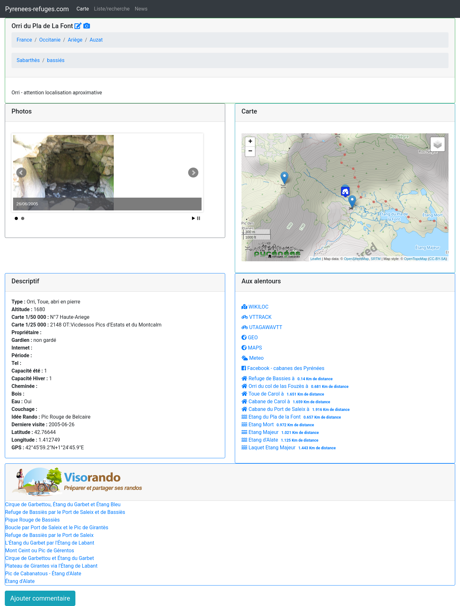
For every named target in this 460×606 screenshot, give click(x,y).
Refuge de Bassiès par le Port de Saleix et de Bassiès (65, 512)
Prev (21, 173)
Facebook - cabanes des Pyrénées (282, 368)
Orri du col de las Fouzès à (295, 386)
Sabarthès (28, 60)
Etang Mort (278, 424)
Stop (198, 218)
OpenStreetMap (356, 259)
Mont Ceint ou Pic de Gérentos (39, 550)
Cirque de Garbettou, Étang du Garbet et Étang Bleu (62, 504)
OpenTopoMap (415, 259)
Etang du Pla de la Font (291, 417)
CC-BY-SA (437, 259)
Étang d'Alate (19, 581)
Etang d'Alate (280, 440)
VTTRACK (256, 317)
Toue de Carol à (283, 394)
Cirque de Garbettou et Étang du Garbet (49, 558)
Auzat (96, 40)
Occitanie (50, 40)
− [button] (250, 151)
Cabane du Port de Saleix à (296, 409)
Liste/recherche (111, 9)
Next (193, 173)
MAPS (251, 348)
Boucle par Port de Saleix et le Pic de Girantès (56, 527)
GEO (249, 337)
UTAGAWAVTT (261, 327)
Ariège (75, 40)
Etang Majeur (280, 432)
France (24, 40)
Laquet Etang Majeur (289, 448)
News (141, 9)
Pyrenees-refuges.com (37, 9)
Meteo (252, 358)
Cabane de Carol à (286, 401)
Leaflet (315, 259)
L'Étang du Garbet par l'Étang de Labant (49, 543)
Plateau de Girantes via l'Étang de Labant (51, 566)
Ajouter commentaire (40, 598)
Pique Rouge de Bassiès (32, 520)
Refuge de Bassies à (287, 378)
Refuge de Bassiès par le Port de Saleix (49, 535)
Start (193, 218)
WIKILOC (254, 307)
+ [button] (250, 142)
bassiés (56, 60)
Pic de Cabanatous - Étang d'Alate (43, 574)
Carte (83, 9)
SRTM (376, 259)
